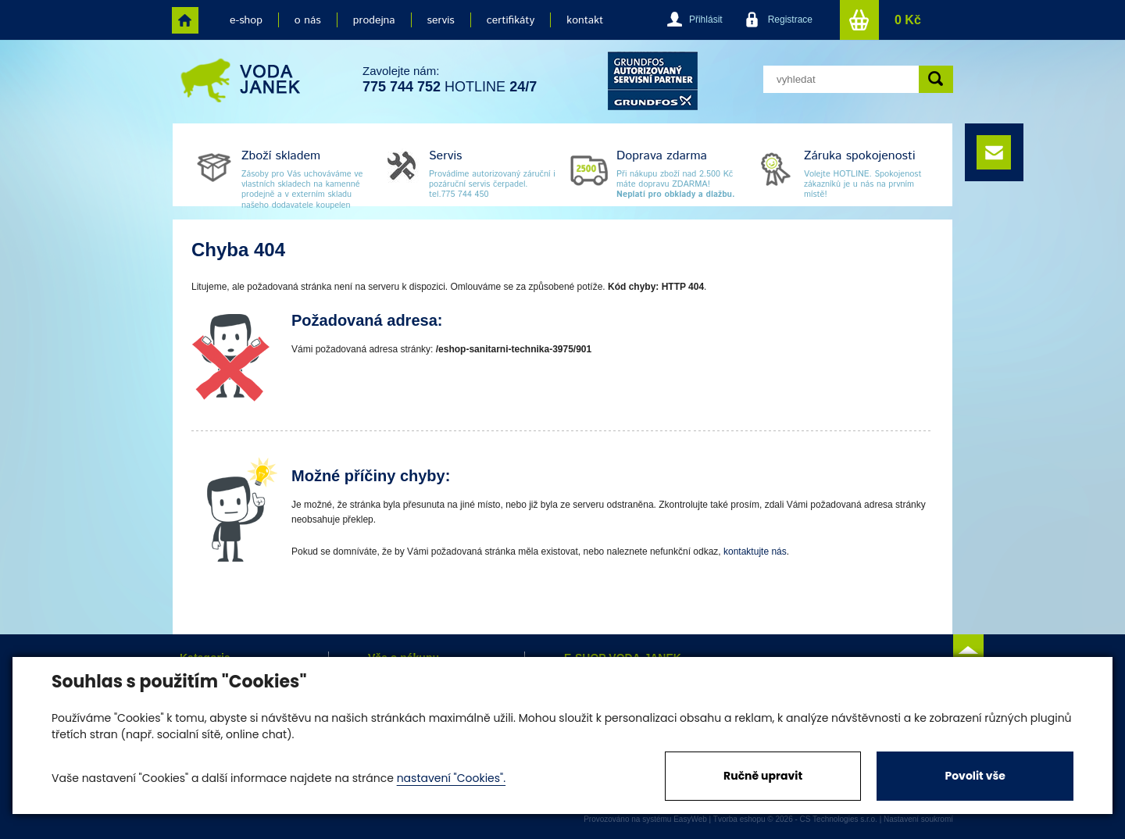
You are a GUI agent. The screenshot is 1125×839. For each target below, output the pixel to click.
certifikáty (510, 20)
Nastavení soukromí (918, 819)
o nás (308, 20)
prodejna (374, 20)
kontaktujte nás (755, 551)
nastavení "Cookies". (451, 778)
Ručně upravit (762, 776)
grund (653, 81)
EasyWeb (690, 819)
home (185, 20)
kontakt (584, 20)
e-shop (246, 20)
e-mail (994, 152)
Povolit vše (975, 776)
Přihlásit (706, 19)
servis (441, 20)
